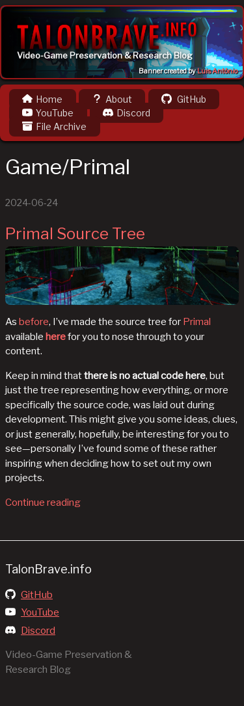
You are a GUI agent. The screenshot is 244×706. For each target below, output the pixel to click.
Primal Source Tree (75, 233)
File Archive (54, 126)
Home (42, 99)
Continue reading (43, 502)
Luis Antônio (217, 71)
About (112, 99)
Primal (197, 322)
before (34, 322)
